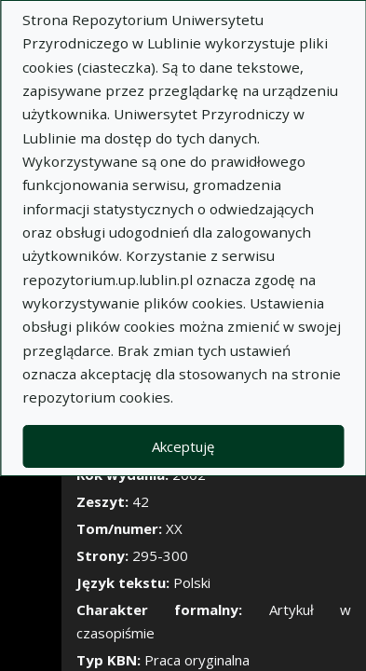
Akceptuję (183, 446)
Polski (191, 582)
